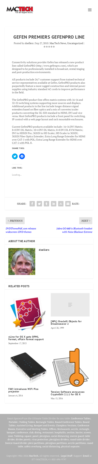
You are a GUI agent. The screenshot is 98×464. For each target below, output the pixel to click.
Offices (52, 429)
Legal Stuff (66, 455)
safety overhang (32, 446)
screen (87, 432)
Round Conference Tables (68, 422)
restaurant (47, 432)
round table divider (80, 439)
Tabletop (18, 436)
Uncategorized (75, 43)
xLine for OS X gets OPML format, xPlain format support (26, 338)
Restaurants (63, 429)
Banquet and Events (44, 425)
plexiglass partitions (56, 443)
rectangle (84, 429)
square (27, 436)
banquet (11, 432)
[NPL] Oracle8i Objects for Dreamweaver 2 (66, 322)
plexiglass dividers (59, 439)
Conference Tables (80, 418)
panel (35, 436)
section (71, 432)
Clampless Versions (66, 425)
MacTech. (34, 455)
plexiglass (45, 436)
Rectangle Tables (45, 422)
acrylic (74, 429)
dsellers (29, 43)
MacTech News (58, 43)
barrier (79, 432)
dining (38, 432)
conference (22, 432)
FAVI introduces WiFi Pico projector (23, 390)
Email (86, 455)
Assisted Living (25, 425)
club (31, 432)
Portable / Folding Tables (22, 422)
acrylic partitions (77, 443)
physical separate (70, 446)
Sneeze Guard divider (16, 443)
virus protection (40, 439)
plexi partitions (36, 443)
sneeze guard (77, 436)
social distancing (60, 436)
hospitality (60, 432)
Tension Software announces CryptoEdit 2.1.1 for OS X (67, 393)
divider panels (23, 439)
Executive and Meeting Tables (32, 429)
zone (10, 436)
